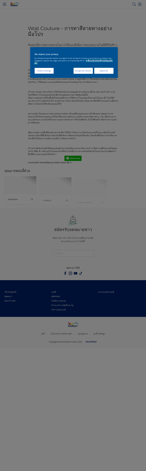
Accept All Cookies (83, 71)
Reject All (104, 71)
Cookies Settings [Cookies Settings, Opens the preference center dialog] (44, 71)
